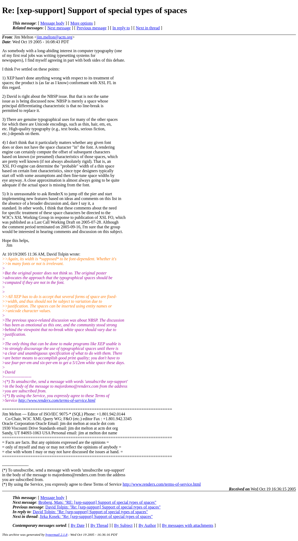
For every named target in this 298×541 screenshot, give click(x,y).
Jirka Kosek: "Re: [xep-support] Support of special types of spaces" (96, 516)
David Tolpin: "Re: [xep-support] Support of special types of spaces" (102, 507)
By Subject (123, 525)
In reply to (121, 28)
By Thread (99, 525)
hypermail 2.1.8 (57, 535)
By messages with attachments (187, 525)
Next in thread (148, 28)
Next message (59, 28)
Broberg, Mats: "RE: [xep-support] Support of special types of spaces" (97, 502)
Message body (52, 23)
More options (81, 23)
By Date (78, 525)
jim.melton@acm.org (54, 37)
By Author (147, 525)
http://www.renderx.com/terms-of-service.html (56, 400)
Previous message (91, 28)
